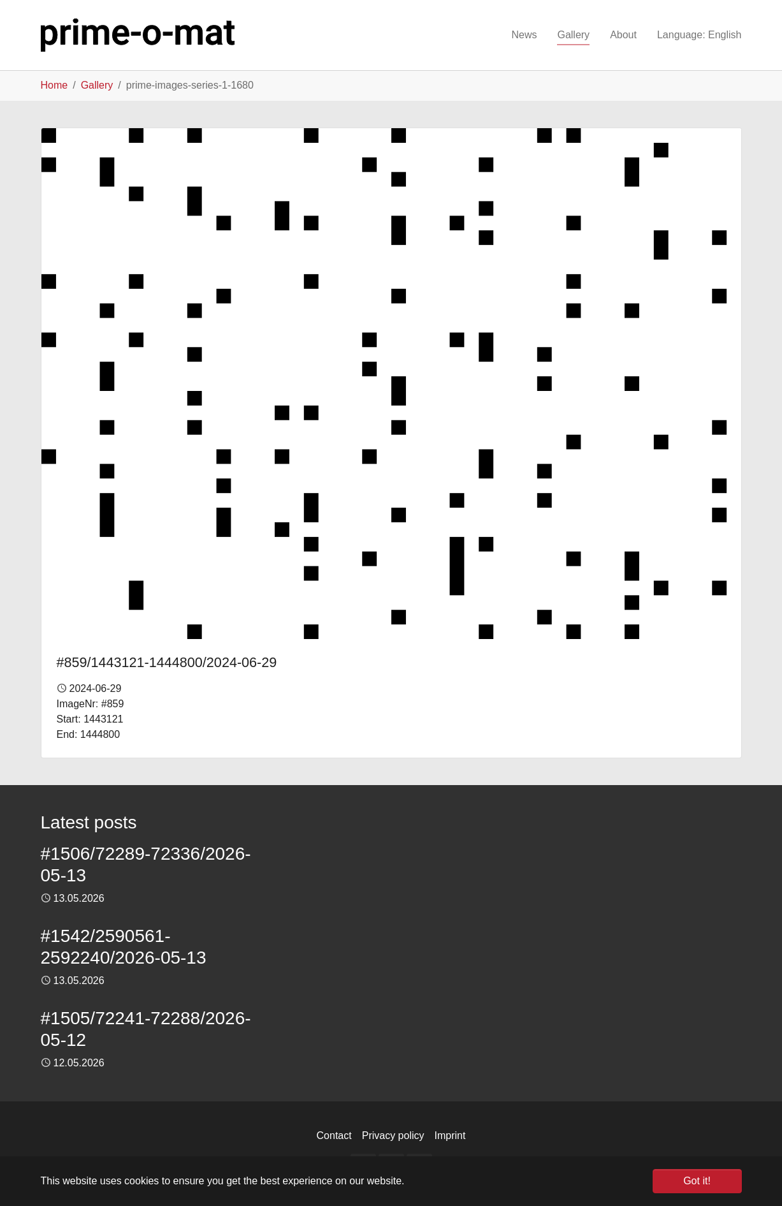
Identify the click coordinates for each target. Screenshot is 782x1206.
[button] (699, 35)
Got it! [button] (697, 1180)
